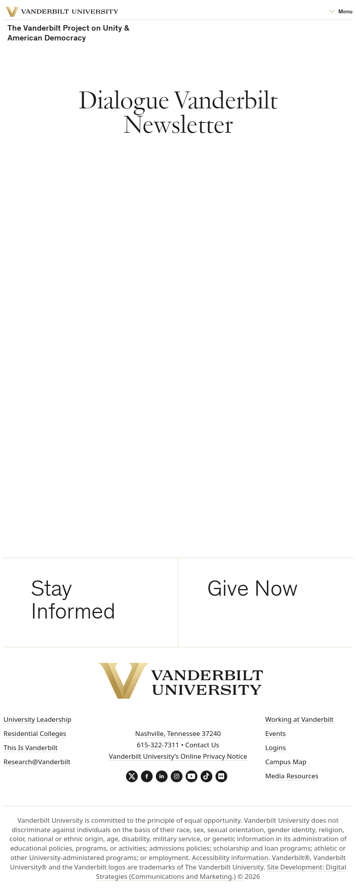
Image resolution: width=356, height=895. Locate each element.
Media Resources (291, 775)
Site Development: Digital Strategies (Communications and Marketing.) (221, 871)
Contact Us (202, 744)
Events (275, 733)
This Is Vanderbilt (31, 747)
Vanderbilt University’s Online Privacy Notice (178, 756)
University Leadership (37, 719)
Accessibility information (230, 857)
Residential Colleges (35, 733)
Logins (275, 747)
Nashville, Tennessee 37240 (178, 733)
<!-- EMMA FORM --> (222, 359)
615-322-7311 (158, 744)
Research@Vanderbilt (37, 761)
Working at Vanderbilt (299, 719)
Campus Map (286, 761)
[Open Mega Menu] (340, 12)
